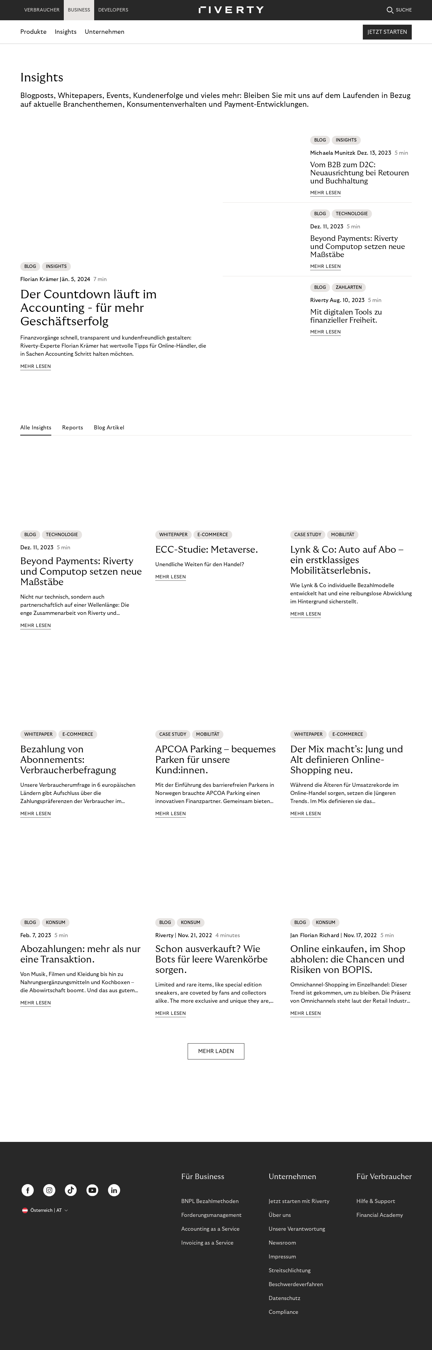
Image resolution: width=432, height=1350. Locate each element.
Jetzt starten (387, 32)
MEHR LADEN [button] (216, 1062)
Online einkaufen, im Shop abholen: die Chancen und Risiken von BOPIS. (347, 970)
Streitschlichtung (289, 1270)
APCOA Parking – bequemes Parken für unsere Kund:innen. (215, 760)
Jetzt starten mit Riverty (299, 1201)
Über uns (280, 1215)
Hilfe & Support (375, 1201)
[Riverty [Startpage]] (228, 10)
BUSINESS (79, 10)
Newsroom (282, 1243)
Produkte (33, 32)
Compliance (283, 1312)
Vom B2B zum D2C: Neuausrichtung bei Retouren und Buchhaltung (359, 173)
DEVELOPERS (113, 10)
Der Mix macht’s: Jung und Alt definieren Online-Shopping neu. (346, 771)
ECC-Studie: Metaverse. (206, 550)
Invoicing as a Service (207, 1243)
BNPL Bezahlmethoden (210, 1201)
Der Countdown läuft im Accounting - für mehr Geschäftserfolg (88, 308)
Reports (72, 427)
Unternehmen (105, 32)
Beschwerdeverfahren (296, 1284)
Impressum (282, 1256)
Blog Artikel (109, 427)
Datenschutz (284, 1298)
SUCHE (399, 10)
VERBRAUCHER (42, 10)
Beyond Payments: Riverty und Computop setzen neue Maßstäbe (357, 246)
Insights (66, 32)
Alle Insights (35, 427)
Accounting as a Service (210, 1229)
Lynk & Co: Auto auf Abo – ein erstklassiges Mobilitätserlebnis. (346, 560)
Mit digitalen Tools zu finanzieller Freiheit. (346, 316)
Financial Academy (379, 1215)
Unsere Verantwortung (297, 1229)
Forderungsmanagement (211, 1215)
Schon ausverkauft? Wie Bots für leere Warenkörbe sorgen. (211, 970)
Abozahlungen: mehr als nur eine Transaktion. (80, 965)
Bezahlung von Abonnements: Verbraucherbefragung (68, 760)
